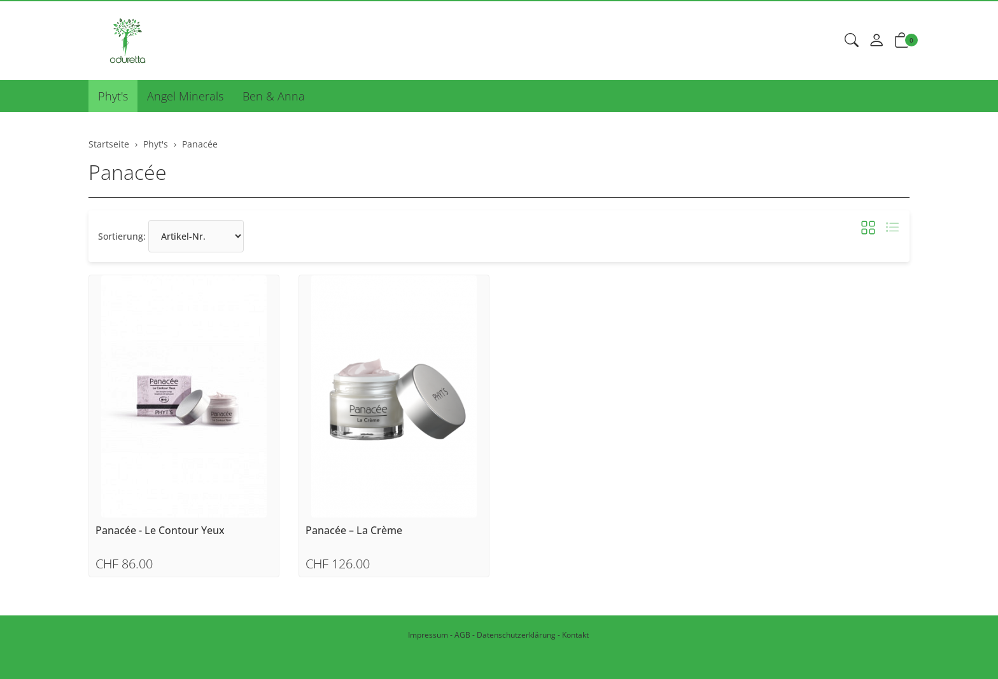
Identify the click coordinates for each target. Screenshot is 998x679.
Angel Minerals (185, 96)
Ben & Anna (273, 96)
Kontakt (575, 634)
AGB (462, 634)
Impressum (428, 634)
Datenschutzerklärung (516, 634)
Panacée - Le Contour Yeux (160, 530)
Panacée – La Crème (354, 530)
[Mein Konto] (876, 41)
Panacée (127, 172)
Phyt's (113, 96)
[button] (852, 40)
